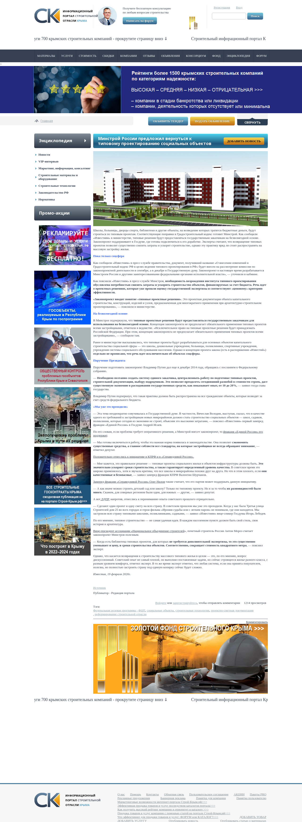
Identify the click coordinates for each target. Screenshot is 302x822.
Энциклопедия (238, 56)
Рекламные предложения (133, 798)
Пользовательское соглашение (209, 794)
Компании (128, 56)
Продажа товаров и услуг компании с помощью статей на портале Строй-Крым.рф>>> (173, 813)
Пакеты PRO (258, 794)
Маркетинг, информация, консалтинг (64, 168)
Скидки (108, 56)
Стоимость (87, 56)
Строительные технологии (57, 185)
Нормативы (46, 199)
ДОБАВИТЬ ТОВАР (252, 817)
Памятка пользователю (251, 798)
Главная (47, 121)
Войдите (160, 603)
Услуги (67, 56)
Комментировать (257, 622)
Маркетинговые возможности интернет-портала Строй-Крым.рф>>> (162, 802)
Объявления (170, 56)
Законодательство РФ (53, 192)
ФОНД (216, 56)
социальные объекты (160, 610)
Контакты (152, 794)
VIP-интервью (48, 161)
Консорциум (196, 56)
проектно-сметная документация (232, 610)
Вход (239, 7)
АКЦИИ (239, 794)
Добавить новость (244, 141)
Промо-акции (54, 213)
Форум (261, 56)
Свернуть (252, 122)
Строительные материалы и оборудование (58, 177)
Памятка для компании (211, 798)
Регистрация (222, 7)
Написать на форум (139, 20)
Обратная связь (174, 794)
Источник (99, 588)
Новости (44, 154)
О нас (121, 794)
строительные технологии (192, 610)
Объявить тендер (168, 121)
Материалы (46, 56)
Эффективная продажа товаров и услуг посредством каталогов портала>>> (166, 805)
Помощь (135, 794)
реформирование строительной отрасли (121, 614)
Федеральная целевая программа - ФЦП (119, 610)
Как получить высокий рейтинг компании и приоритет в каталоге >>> (163, 809)
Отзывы (149, 56)
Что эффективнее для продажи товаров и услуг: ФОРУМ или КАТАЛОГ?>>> (167, 817)
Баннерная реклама (172, 798)
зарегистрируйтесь (185, 603)
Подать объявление (212, 121)
